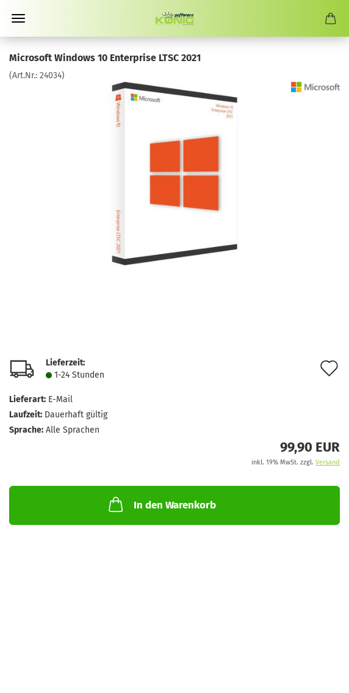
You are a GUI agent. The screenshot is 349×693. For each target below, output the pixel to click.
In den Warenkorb (161, 504)
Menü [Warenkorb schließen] (18, 18)
